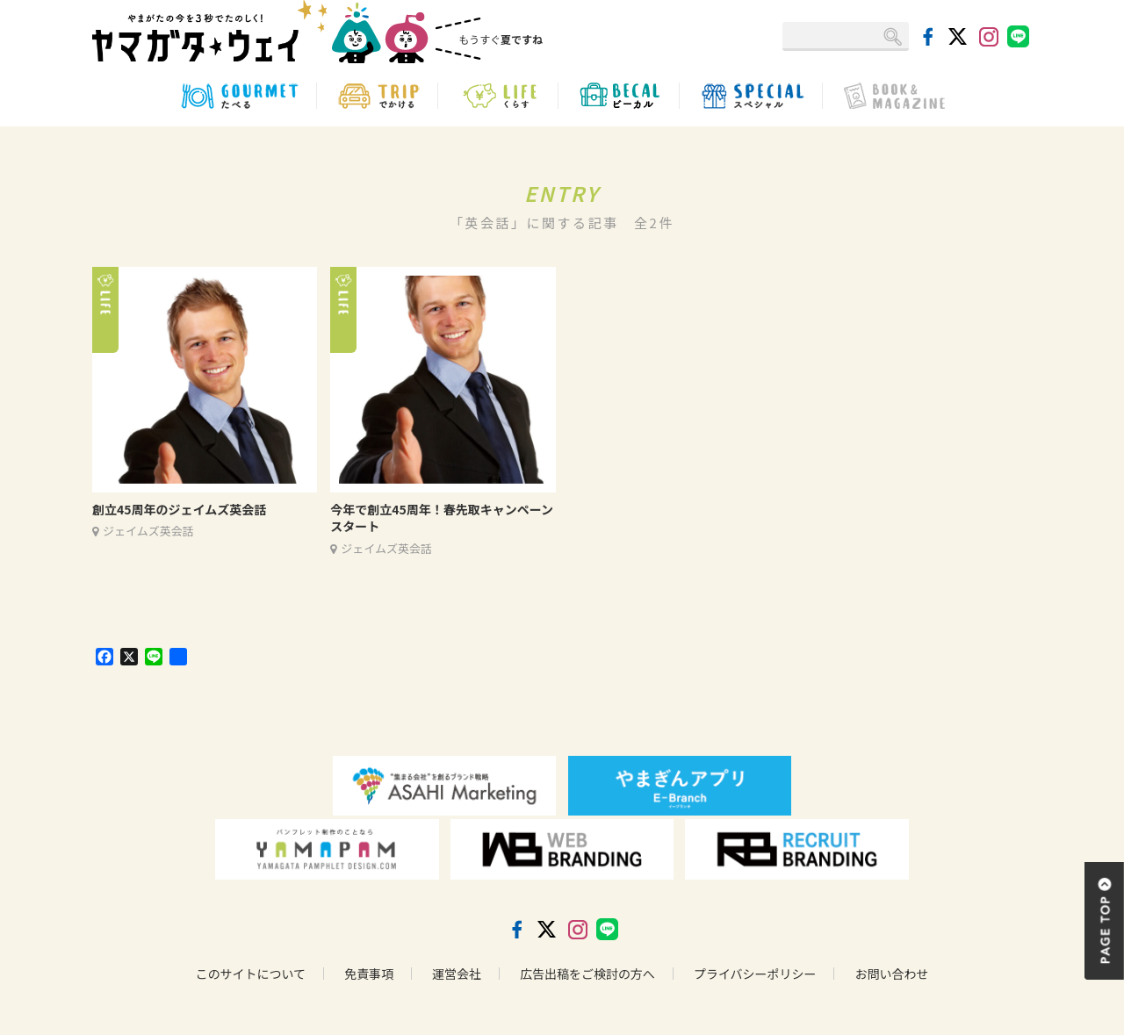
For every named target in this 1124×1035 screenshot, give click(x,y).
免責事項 (368, 973)
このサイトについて (250, 973)
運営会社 (456, 973)
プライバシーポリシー (755, 973)
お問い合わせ (892, 973)
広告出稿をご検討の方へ (587, 973)
